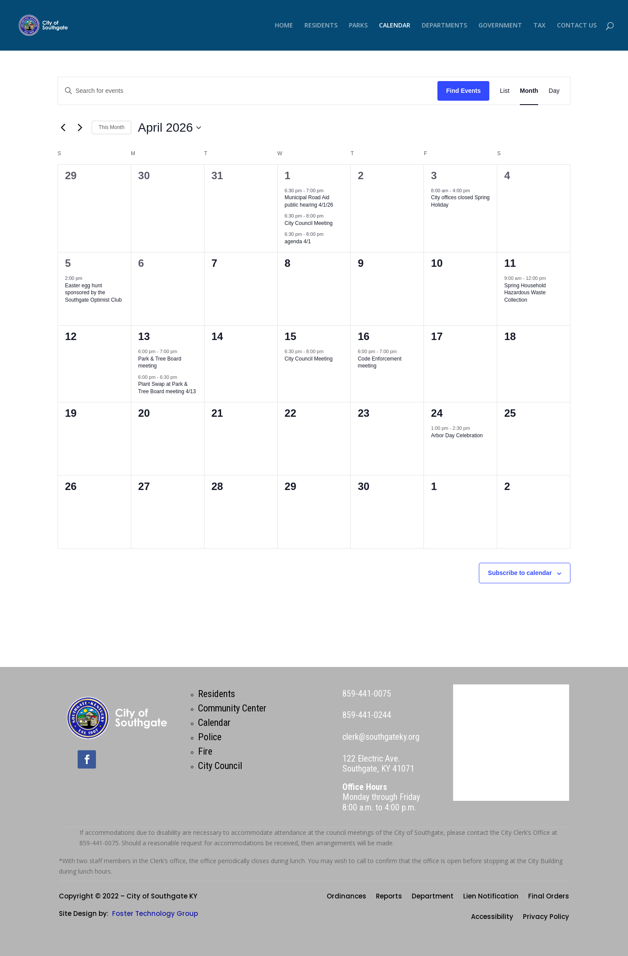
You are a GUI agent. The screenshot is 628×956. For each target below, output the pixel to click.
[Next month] (80, 127)
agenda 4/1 (298, 241)
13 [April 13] (144, 336)
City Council (220, 765)
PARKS (358, 25)
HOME (284, 25)
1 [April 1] (287, 175)
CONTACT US (577, 25)
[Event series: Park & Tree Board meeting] (181, 351)
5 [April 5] (68, 263)
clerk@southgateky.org (381, 736)
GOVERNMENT (500, 25)
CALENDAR (394, 25)
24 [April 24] (437, 413)
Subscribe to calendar (520, 572)
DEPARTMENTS (444, 25)
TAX (539, 25)
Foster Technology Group (155, 913)
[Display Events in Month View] (529, 91)
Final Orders (548, 897)
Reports (389, 897)
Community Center (232, 708)
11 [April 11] (510, 263)
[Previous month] (63, 127)
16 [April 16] (363, 336)
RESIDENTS (321, 25)
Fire (205, 751)
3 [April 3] (434, 175)
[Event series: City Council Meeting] (328, 215)
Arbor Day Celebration (457, 435)
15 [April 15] (291, 336)
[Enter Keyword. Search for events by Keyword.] (247, 91)
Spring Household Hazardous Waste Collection (525, 292)
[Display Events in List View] (504, 91)
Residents (216, 693)
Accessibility (492, 917)
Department (433, 897)
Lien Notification (491, 897)
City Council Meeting (309, 223)
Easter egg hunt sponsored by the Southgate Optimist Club (93, 292)
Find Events (463, 90)
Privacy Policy (546, 917)
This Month (111, 127)
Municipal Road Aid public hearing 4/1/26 (309, 201)
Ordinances (346, 897)
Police (210, 736)
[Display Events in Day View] (554, 91)
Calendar (214, 722)
